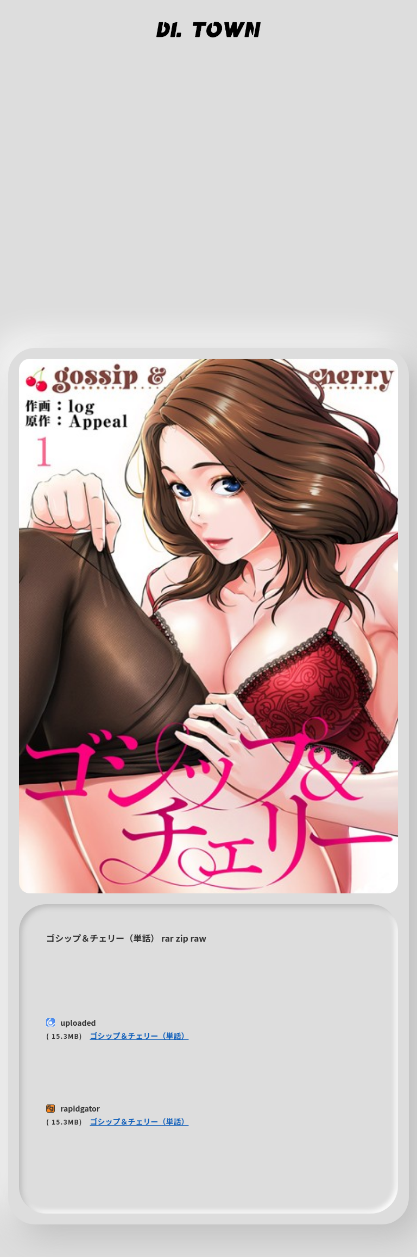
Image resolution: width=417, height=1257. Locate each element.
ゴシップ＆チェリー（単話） (139, 1035)
